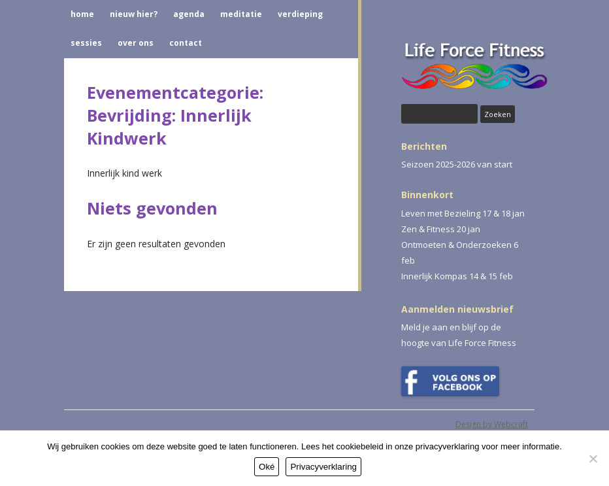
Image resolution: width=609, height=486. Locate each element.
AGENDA (189, 14)
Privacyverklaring (323, 467)
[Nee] (592, 458)
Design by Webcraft (491, 424)
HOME (82, 14)
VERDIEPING (300, 14)
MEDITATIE (241, 14)
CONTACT (185, 42)
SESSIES (86, 42)
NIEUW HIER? (133, 14)
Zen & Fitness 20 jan (440, 229)
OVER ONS (136, 42)
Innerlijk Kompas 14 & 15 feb (457, 276)
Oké (266, 467)
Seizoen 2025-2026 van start (456, 164)
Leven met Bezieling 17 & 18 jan (463, 213)
